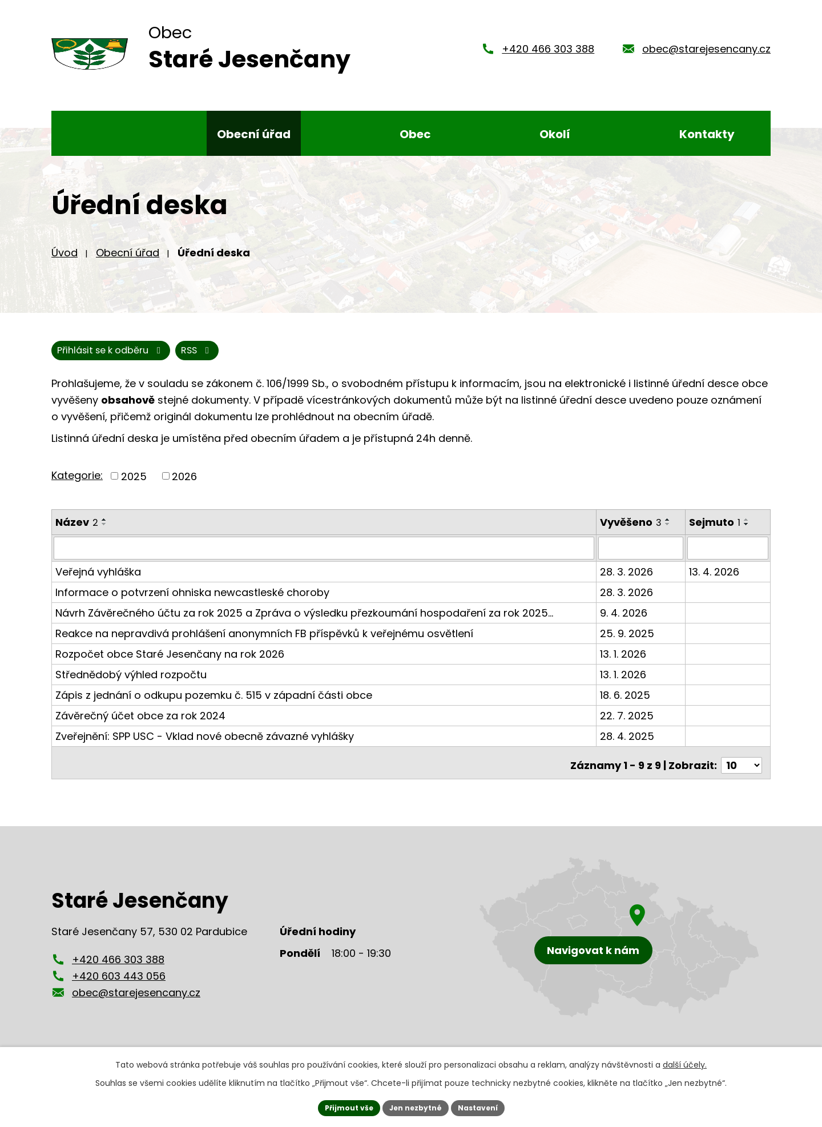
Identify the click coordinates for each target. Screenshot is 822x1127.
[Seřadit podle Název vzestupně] (104, 529)
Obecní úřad (127, 260)
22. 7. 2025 (628, 725)
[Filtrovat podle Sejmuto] (728, 558)
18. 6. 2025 (626, 704)
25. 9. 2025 (628, 642)
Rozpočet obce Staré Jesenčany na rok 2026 (169, 663)
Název (76, 532)
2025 (134, 485)
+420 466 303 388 (548, 53)
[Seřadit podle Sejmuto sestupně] (748, 534)
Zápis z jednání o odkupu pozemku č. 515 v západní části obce (213, 704)
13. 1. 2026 (624, 663)
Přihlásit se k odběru (176, 359)
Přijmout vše (340, 1106)
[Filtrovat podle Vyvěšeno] (642, 558)
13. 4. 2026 (715, 581)
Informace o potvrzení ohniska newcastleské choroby (192, 601)
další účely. (685, 1062)
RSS (76, 359)
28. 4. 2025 (628, 745)
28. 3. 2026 (627, 581)
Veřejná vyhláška (98, 581)
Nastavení (486, 1106)
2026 (184, 485)
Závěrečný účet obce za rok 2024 (140, 725)
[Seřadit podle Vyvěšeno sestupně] (669, 534)
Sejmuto (716, 532)
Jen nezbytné (415, 1106)
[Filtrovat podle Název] (324, 558)
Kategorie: (77, 485)
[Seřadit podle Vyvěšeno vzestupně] (669, 529)
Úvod (64, 260)
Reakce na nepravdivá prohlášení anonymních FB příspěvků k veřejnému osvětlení (264, 642)
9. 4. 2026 (624, 622)
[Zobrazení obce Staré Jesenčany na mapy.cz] (619, 941)
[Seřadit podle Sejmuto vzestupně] (748, 529)
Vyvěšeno (632, 532)
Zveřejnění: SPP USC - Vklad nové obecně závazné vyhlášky (204, 745)
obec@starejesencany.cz (706, 53)
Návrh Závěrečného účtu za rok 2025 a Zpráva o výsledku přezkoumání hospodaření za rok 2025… (304, 622)
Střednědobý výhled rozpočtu (131, 684)
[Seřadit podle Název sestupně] (104, 534)
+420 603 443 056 (119, 980)
